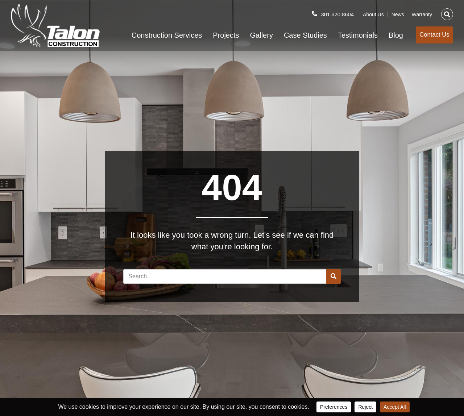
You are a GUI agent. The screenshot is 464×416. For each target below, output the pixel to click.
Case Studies (296, 35)
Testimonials (348, 35)
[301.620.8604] (312, 11)
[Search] (333, 276)
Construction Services (157, 35)
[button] (447, 12)
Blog (386, 35)
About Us (373, 12)
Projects (216, 35)
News (398, 12)
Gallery (252, 35)
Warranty (422, 12)
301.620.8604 (336, 12)
